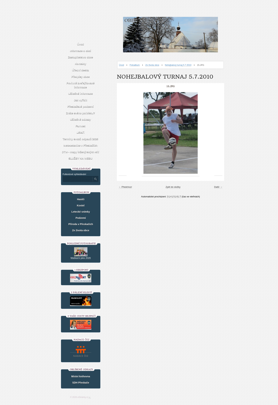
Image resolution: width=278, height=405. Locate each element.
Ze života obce (152, 65)
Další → (218, 187)
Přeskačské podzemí (80, 106)
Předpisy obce (80, 76)
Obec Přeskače (144, 20)
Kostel (81, 205)
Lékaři (80, 132)
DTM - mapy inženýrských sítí (80, 151)
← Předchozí (125, 187)
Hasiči (80, 199)
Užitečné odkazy (80, 119)
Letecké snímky (80, 211)
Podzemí (81, 218)
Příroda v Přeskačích (80, 224)
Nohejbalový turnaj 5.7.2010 (178, 65)
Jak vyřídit (80, 100)
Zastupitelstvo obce (80, 57)
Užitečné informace (80, 93)
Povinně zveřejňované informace (80, 85)
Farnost (80, 125)
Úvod (121, 65)
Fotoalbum (135, 65)
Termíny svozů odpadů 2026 (80, 138)
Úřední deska (80, 70)
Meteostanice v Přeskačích (81, 145)
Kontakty (80, 63)
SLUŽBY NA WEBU (81, 158)
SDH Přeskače (80, 382)
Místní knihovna (80, 376)
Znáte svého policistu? (80, 112)
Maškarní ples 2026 (81, 258)
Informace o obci (80, 50)
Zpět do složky (173, 187)
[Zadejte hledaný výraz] (77, 179)
